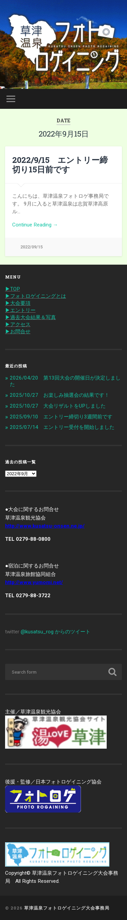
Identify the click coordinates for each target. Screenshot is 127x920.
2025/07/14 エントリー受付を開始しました (62, 427)
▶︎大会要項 (17, 303)
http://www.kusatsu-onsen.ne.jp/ (45, 526)
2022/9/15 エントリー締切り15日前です (60, 164)
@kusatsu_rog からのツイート (55, 632)
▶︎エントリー (20, 310)
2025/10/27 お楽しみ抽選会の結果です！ (59, 395)
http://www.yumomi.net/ (34, 582)
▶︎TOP (12, 289)
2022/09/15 (31, 246)
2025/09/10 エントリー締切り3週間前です (61, 417)
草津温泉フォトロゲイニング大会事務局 (66, 908)
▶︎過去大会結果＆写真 (30, 317)
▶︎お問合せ (17, 332)
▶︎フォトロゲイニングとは (35, 296)
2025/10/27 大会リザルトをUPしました (58, 406)
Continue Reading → (35, 225)
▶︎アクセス (17, 324)
